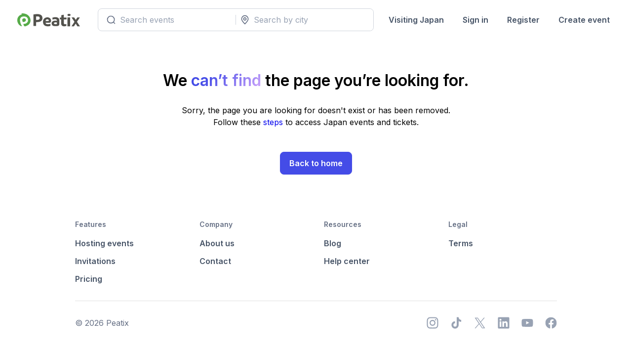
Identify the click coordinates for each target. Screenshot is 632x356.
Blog (332, 243)
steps (274, 122)
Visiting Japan (416, 20)
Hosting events (104, 243)
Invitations (95, 261)
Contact (215, 261)
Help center (347, 261)
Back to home (316, 163)
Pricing (88, 279)
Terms (460, 243)
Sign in (475, 20)
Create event (584, 20)
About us (217, 243)
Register (523, 20)
